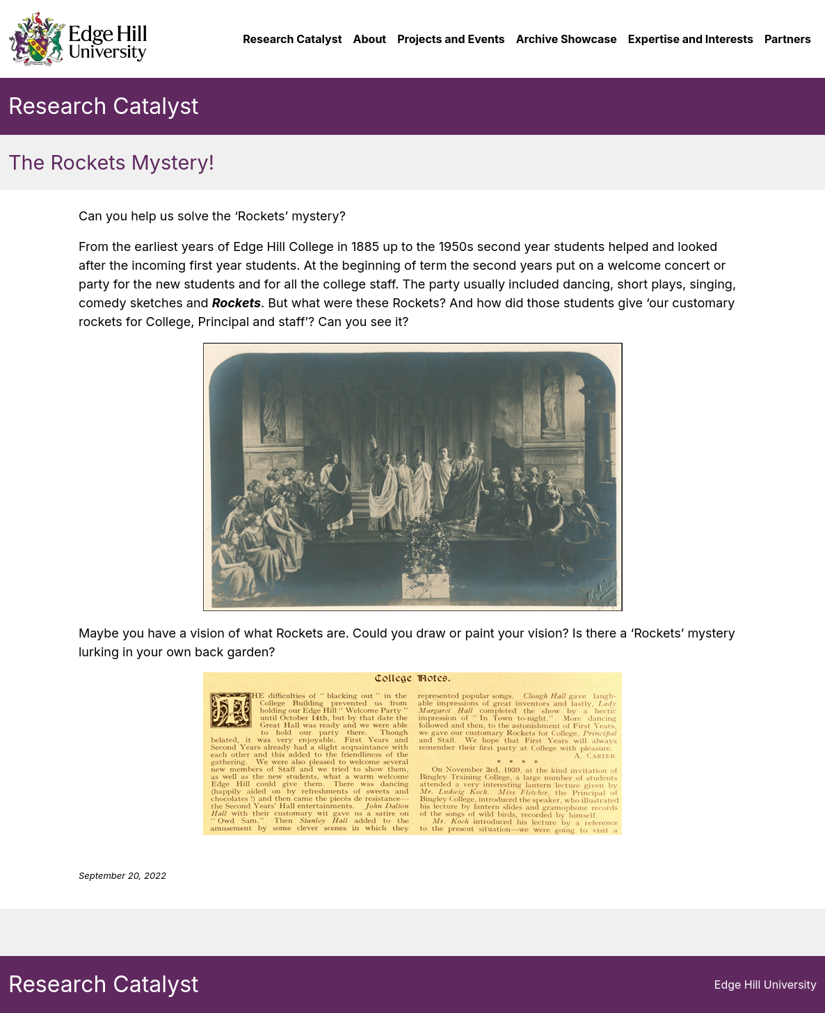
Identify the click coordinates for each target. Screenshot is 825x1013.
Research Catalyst (103, 106)
